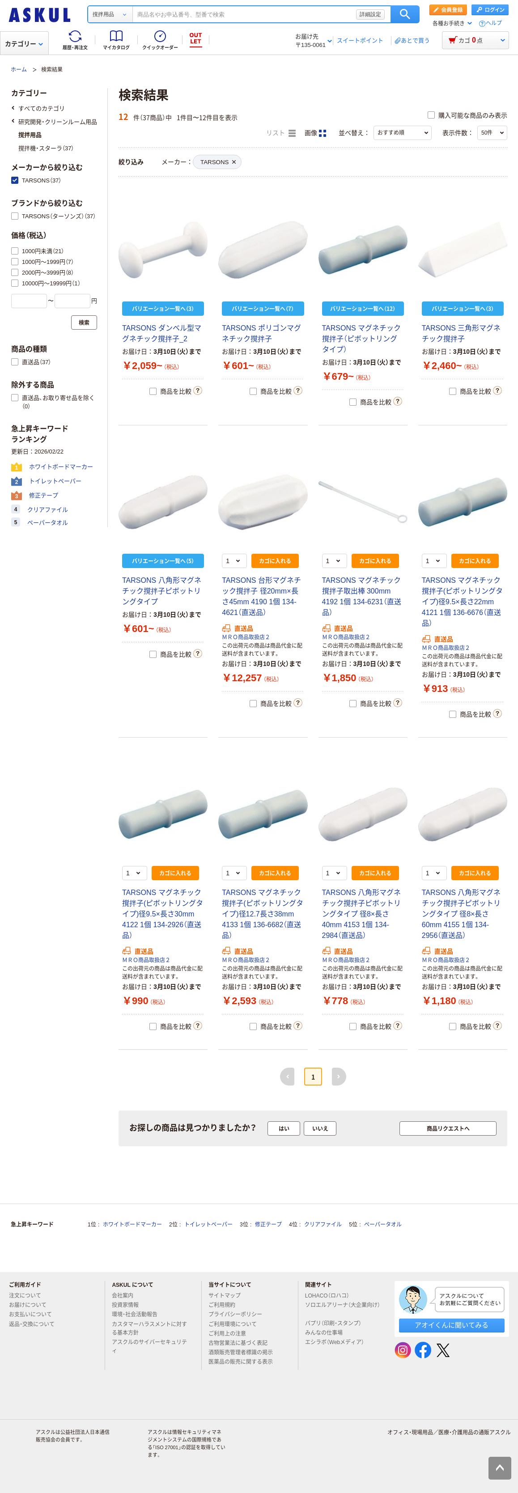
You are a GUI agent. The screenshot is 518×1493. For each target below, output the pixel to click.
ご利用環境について (236, 1324)
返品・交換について (35, 1324)
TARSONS (218, 162)
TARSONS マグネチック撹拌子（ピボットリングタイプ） (361, 338)
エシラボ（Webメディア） (338, 1342)
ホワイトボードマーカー (132, 1225)
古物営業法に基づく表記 (241, 1343)
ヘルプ (494, 23)
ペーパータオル (383, 1225)
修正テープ (268, 1225)
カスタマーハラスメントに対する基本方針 (149, 1328)
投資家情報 (129, 1305)
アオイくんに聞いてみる (451, 1325)
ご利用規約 (225, 1305)
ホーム (19, 70)
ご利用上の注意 (230, 1334)
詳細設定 (370, 14)
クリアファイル (323, 1225)
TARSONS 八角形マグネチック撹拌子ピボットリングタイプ (161, 591)
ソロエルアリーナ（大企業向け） (342, 1308)
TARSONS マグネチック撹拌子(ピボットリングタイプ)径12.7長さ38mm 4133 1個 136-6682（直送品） (262, 914)
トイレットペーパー (208, 1225)
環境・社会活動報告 (138, 1314)
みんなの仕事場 (327, 1333)
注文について (28, 1296)
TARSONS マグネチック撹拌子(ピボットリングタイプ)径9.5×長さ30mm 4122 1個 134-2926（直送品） (162, 914)
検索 (405, 14)
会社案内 (126, 1296)
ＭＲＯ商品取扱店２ (246, 637)
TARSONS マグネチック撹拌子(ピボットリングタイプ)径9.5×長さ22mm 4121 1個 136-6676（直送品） (462, 602)
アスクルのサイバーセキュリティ (149, 1346)
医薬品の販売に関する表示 (244, 1362)
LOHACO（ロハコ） (331, 1296)
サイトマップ (224, 1296)
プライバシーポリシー (238, 1314)
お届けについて (31, 1305)
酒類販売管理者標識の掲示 (244, 1352)
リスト (281, 133)
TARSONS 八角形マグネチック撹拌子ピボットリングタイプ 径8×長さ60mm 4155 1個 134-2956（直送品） (461, 914)
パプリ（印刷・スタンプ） (337, 1323)
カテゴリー (24, 43)
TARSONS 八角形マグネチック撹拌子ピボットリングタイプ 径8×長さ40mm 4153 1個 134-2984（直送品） (361, 914)
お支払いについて (34, 1314)
